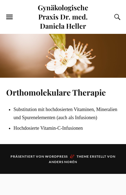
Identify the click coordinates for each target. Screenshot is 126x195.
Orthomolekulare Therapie (56, 92)
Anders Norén (63, 162)
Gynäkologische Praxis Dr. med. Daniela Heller (63, 16)
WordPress (56, 156)
